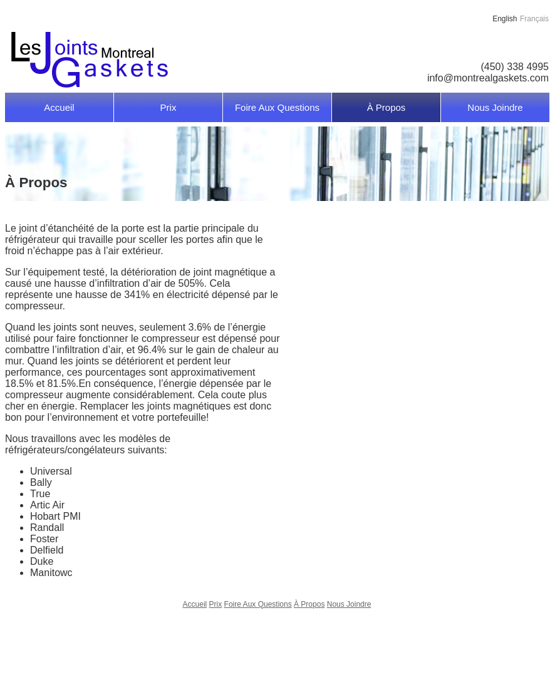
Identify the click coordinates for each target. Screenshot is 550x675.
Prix (168, 107)
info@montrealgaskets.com (488, 78)
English (504, 18)
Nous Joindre (494, 107)
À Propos (386, 107)
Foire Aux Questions (277, 107)
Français (534, 18)
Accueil (59, 107)
